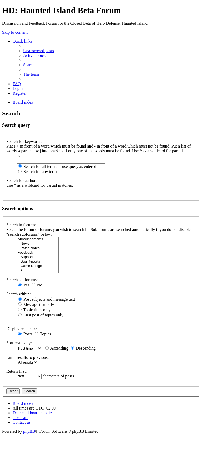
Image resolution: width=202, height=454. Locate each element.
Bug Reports (37, 261)
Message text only (36, 304)
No (37, 285)
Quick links (22, 41)
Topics (43, 334)
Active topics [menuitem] (34, 55)
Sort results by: (19, 343)
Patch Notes (37, 248)
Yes (23, 285)
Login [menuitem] (18, 88)
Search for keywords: (24, 141)
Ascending (56, 348)
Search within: (18, 294)
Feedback (37, 252)
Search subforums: (22, 280)
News (37, 243)
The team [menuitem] (31, 74)
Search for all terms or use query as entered (57, 166)
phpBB (29, 431)
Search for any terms (38, 171)
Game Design (37, 266)
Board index (23, 403)
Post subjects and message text (46, 299)
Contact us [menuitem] (22, 422)
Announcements (37, 239)
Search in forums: (21, 225)
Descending (83, 348)
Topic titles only (34, 309)
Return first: (16, 371)
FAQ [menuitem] (17, 84)
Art (37, 270)
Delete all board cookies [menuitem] (33, 413)
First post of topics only (40, 315)
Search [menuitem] (29, 65)
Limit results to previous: (27, 357)
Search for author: (21, 180)
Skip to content (15, 32)
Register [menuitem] (20, 93)
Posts (25, 334)
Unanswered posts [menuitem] (38, 50)
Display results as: (21, 328)
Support (37, 257)
